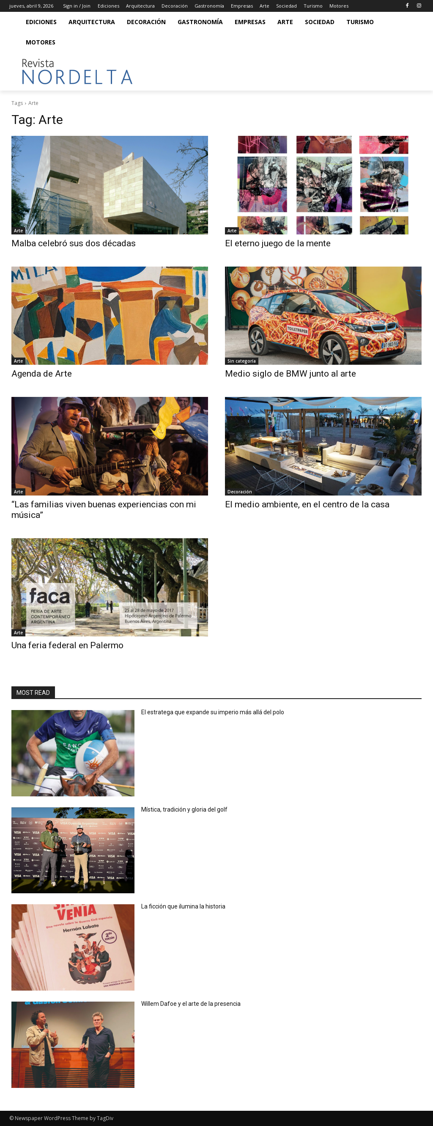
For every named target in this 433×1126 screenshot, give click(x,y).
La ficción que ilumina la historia (184, 906)
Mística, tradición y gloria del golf (185, 809)
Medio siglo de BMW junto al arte (290, 374)
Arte (18, 231)
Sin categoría (241, 361)
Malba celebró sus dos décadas (73, 243)
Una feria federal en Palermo (67, 645)
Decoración (239, 492)
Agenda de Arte (41, 374)
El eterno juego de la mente (278, 243)
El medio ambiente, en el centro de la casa (307, 504)
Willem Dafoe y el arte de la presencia (191, 1003)
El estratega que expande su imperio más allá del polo (212, 712)
